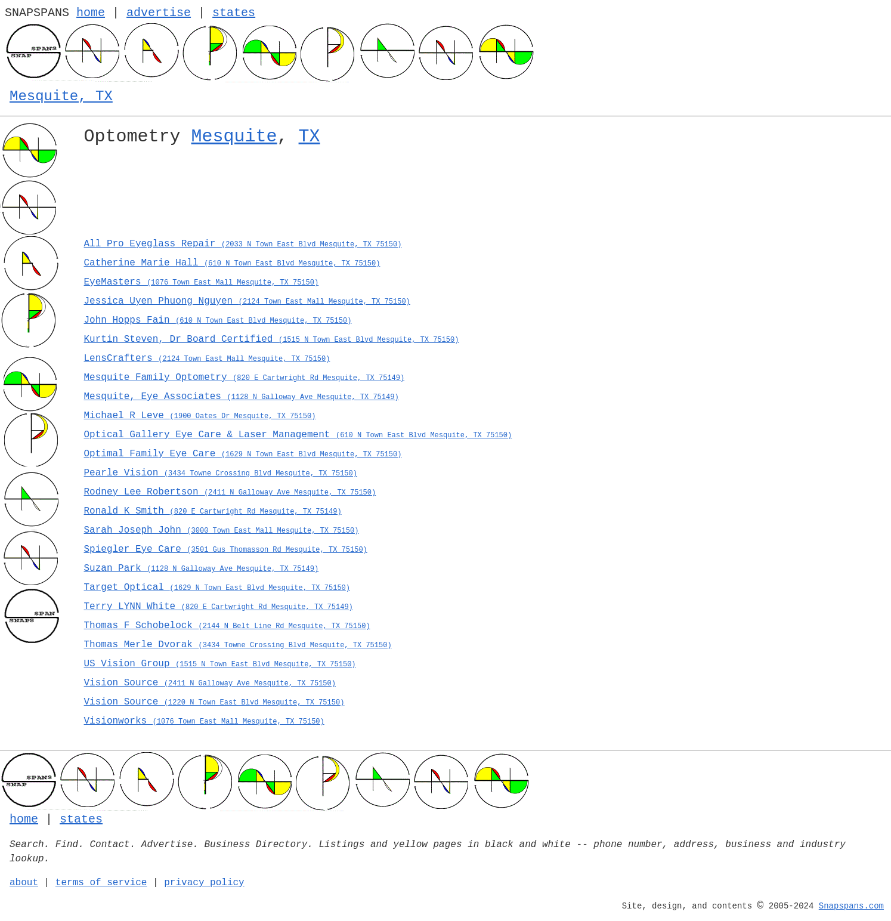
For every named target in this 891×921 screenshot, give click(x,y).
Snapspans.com (851, 906)
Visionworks (204, 721)
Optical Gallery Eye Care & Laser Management (298, 434)
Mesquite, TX (61, 96)
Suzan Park (201, 568)
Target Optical (217, 587)
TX (309, 136)
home (90, 13)
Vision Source (210, 683)
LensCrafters (207, 358)
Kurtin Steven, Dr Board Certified (271, 339)
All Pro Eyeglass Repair (243, 244)
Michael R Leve (200, 415)
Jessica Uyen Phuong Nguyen (247, 301)
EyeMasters (201, 282)
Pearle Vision (220, 473)
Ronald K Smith (213, 511)
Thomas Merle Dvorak (238, 644)
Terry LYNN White (218, 606)
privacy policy (204, 882)
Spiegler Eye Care (225, 549)
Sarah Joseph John (221, 530)
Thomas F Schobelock (227, 625)
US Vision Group (220, 664)
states (233, 13)
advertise (158, 13)
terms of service (101, 882)
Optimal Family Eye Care (243, 454)
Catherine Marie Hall (232, 263)
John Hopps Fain (218, 320)
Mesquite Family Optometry (244, 377)
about (24, 882)
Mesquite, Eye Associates (241, 396)
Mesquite (234, 136)
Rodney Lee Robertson (230, 492)
